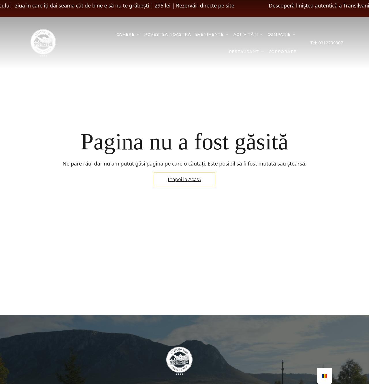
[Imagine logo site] (43, 43)
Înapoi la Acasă (184, 179)
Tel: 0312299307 (326, 42)
